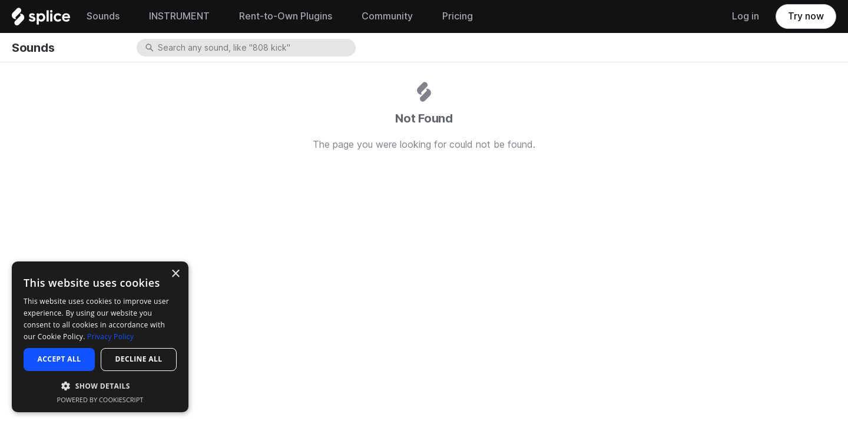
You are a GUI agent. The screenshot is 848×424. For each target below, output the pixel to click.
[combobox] (255, 47)
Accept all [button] (59, 359)
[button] (100, 385)
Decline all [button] (139, 359)
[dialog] (100, 336)
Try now (806, 16)
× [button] (175, 274)
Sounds (33, 48)
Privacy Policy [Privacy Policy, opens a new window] (110, 337)
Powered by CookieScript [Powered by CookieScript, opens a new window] (100, 399)
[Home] (41, 19)
